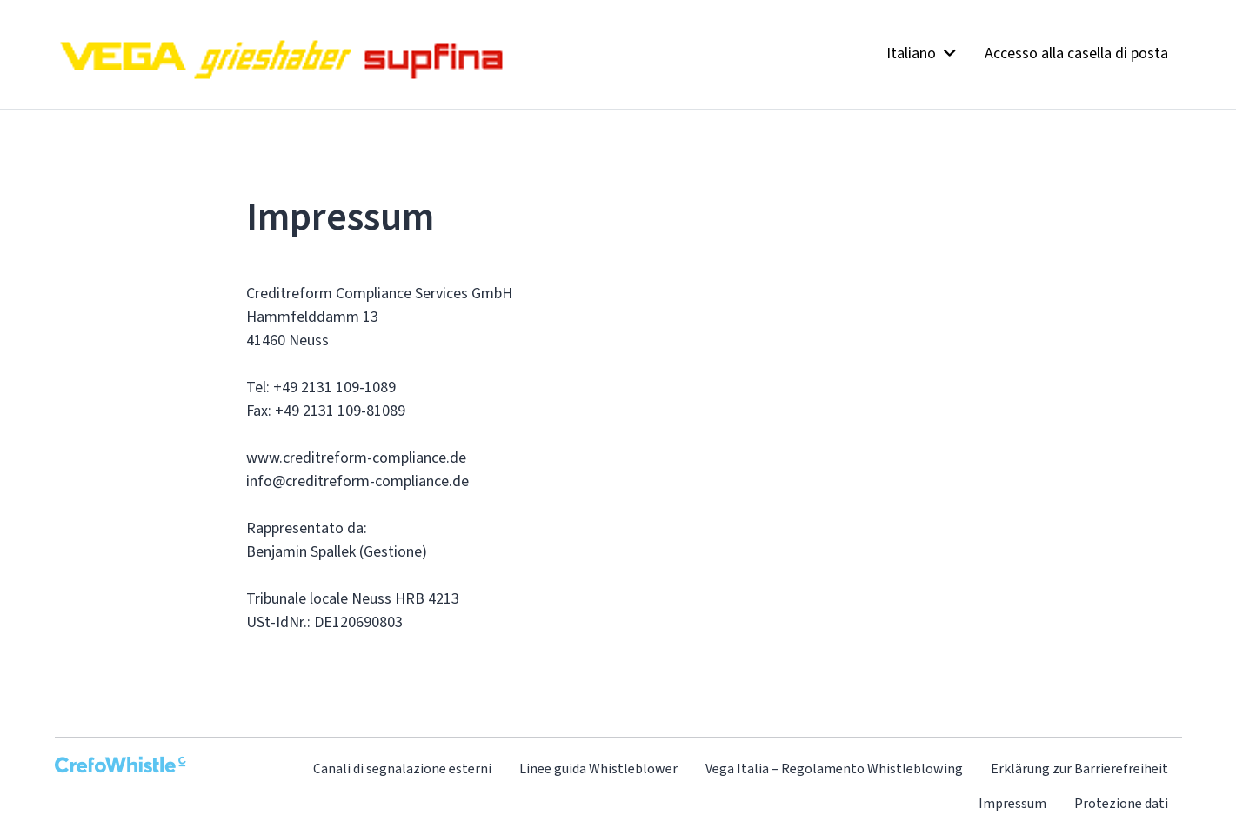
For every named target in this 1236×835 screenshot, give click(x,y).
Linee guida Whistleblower (598, 768)
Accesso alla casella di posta (1076, 53)
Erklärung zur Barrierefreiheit (1079, 768)
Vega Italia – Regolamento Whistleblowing (834, 768)
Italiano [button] (921, 53)
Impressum (1012, 803)
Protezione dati (1121, 803)
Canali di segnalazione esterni (402, 768)
